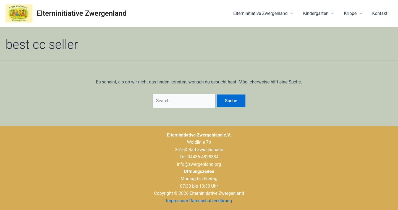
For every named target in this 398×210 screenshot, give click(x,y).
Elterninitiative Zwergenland (82, 13)
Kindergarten (321, 13)
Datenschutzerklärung (210, 200)
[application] (295, 13)
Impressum (177, 200)
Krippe (355, 13)
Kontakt (380, 13)
